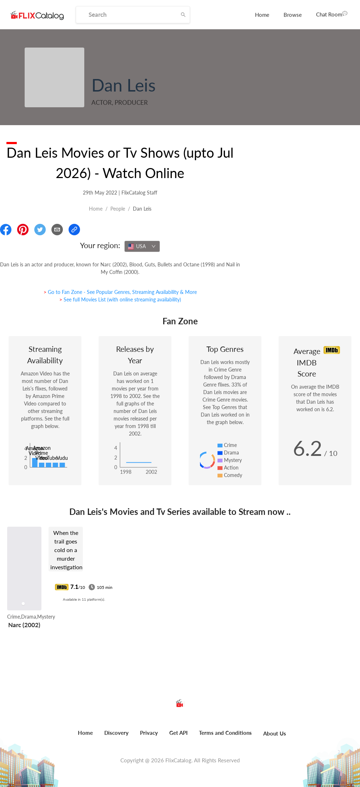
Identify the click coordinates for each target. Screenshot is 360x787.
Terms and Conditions (225, 732)
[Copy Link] (74, 229)
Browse (293, 14)
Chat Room (332, 14)
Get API (178, 732)
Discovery (116, 732)
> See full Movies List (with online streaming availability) (120, 299)
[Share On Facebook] (5, 229)
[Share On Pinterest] (23, 229)
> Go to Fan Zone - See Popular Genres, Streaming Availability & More (120, 292)
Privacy (149, 732)
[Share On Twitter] (40, 229)
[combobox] (142, 246)
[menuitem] (262, 14)
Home (262, 14)
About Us (274, 733)
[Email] (57, 229)
